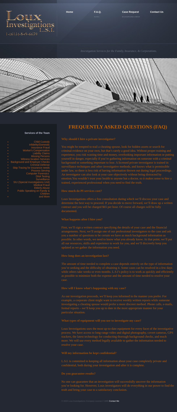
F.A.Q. (97, 11)
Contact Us (156, 11)
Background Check (131, 17)
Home (69, 11)
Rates (96, 17)
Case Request (130, 11)
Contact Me (114, 401)
